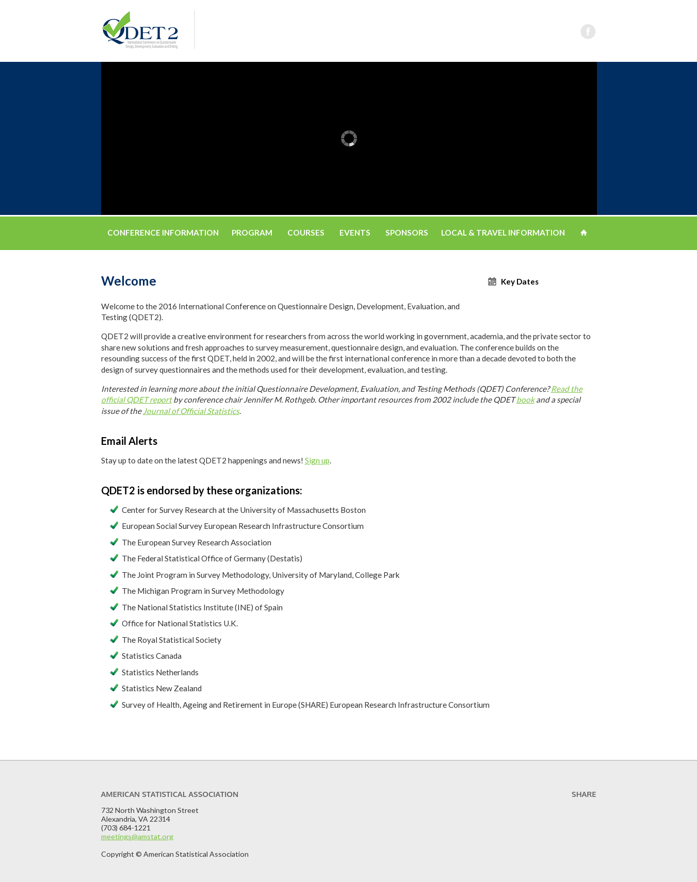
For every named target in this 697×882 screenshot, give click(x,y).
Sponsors (406, 232)
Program (252, 232)
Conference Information (163, 232)
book (525, 399)
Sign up (317, 460)
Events (354, 232)
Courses (306, 232)
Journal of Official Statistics (191, 410)
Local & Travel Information (503, 232)
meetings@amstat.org (137, 836)
